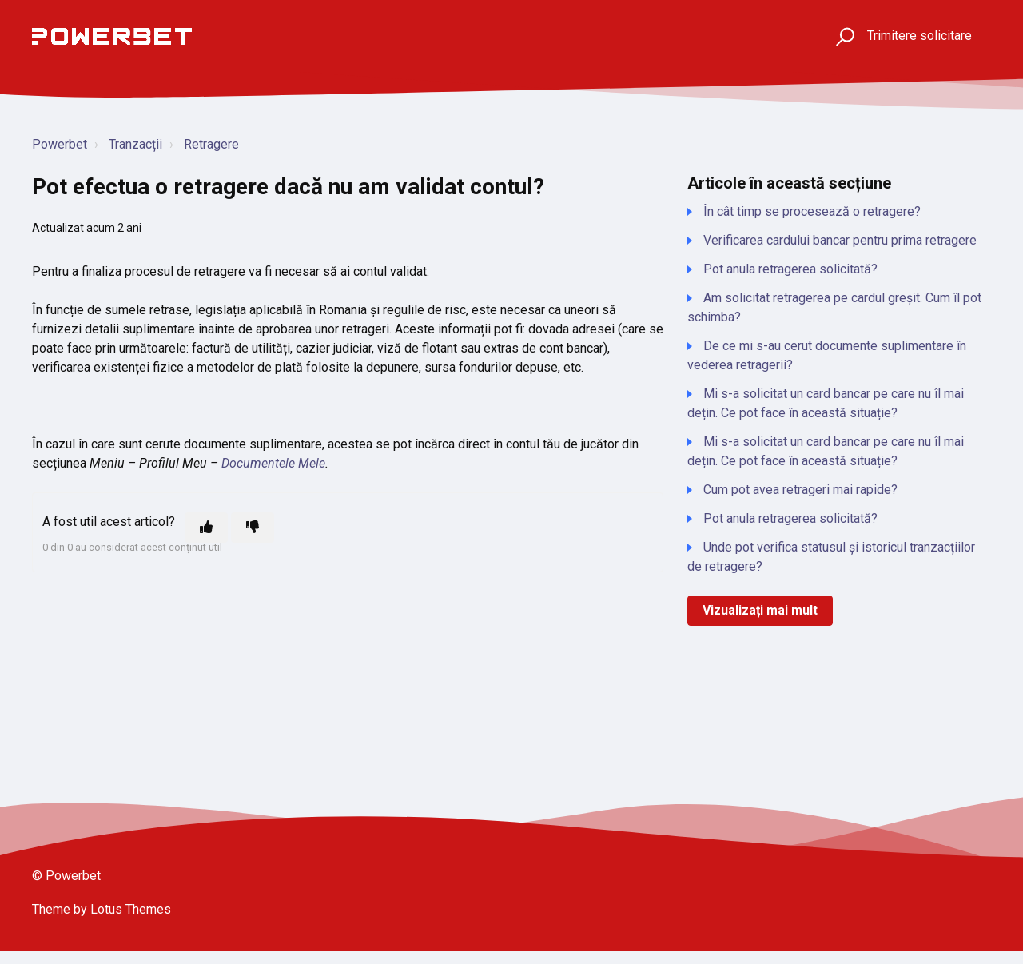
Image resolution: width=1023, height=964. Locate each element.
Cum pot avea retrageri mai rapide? (800, 489)
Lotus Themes (130, 909)
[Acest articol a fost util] (206, 527)
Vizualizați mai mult (760, 610)
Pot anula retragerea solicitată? (790, 269)
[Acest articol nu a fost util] (252, 527)
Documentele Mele (273, 463)
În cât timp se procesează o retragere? (812, 211)
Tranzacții (135, 144)
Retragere (211, 144)
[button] (842, 36)
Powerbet (59, 144)
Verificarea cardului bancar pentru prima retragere (840, 240)
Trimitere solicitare (919, 35)
